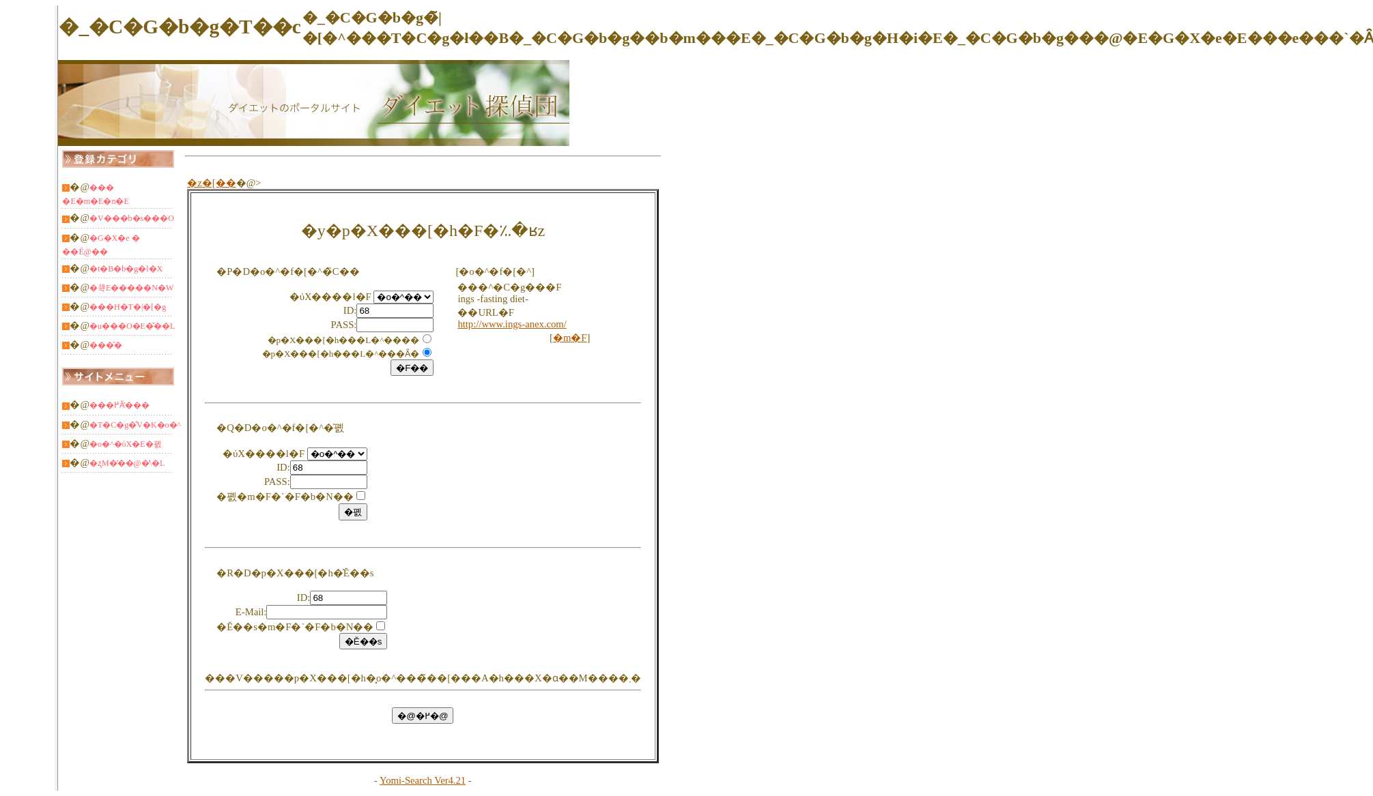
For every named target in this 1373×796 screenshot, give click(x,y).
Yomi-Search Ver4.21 (423, 780)
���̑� (105, 345)
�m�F (570, 337)
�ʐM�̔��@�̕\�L (127, 463)
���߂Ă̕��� (119, 405)
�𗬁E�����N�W (131, 288)
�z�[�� (211, 182)
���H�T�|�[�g (127, 307)
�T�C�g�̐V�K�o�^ (135, 425)
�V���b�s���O (131, 218)
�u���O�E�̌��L (132, 326)
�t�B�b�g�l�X (125, 269)
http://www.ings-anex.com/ (511, 324)
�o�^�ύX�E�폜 (125, 444)
